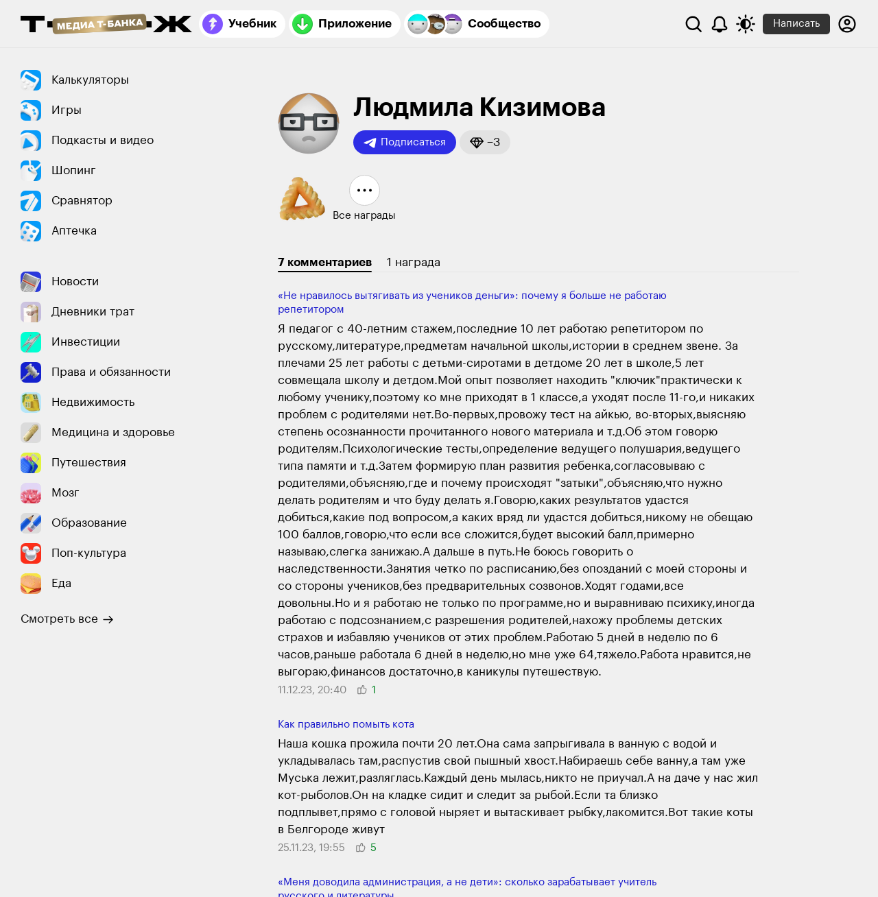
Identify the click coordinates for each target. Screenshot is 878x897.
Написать (796, 24)
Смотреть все (67, 619)
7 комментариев (325, 262)
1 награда (413, 262)
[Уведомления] (719, 24)
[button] (485, 142)
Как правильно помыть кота (346, 724)
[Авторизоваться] (847, 24)
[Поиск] (693, 24)
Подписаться (405, 143)
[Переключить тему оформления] (745, 24)
